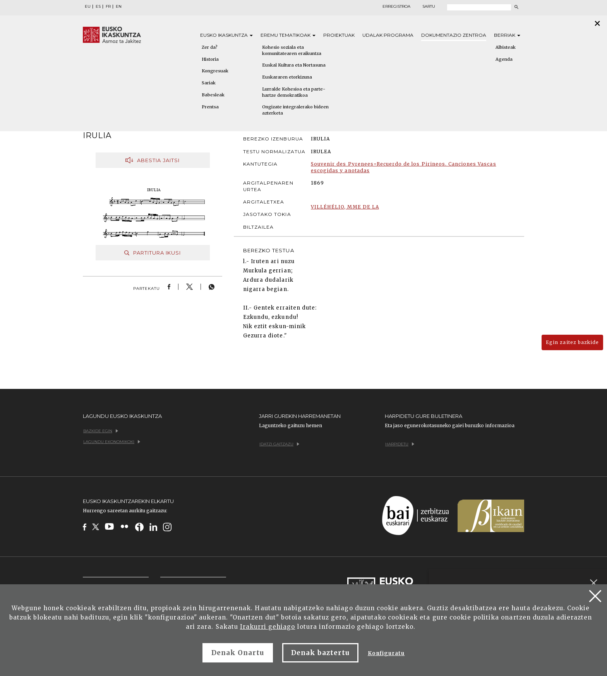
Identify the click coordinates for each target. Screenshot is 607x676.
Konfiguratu (386, 653)
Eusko (226, 35)
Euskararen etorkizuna (287, 77)
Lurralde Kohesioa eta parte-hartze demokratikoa (293, 92)
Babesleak (213, 95)
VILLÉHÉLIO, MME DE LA (345, 207)
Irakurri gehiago (267, 626)
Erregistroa (396, 7)
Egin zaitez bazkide (572, 342)
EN (119, 7)
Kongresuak (215, 71)
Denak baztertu (320, 653)
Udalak (387, 35)
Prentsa (210, 107)
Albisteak (506, 47)
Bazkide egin (100, 430)
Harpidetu (399, 444)
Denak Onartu (237, 653)
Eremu (288, 35)
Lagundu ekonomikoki (111, 441)
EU (88, 7)
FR (108, 7)
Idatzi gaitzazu (279, 444)
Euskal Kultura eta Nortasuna (294, 65)
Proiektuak (339, 35)
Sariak (209, 83)
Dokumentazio (453, 35)
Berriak (507, 35)
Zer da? (210, 47)
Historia (210, 59)
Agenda (504, 59)
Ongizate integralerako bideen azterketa (295, 110)
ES (98, 7)
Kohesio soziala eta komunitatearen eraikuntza (291, 50)
